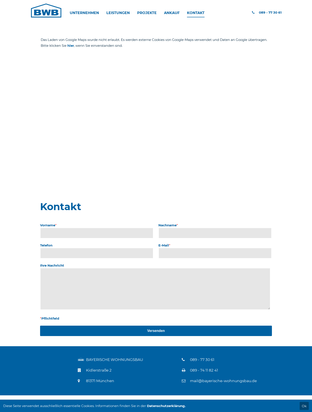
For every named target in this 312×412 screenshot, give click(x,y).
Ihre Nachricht (52, 265)
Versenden (156, 331)
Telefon (46, 245)
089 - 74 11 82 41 (204, 370)
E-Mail (164, 245)
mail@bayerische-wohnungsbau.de (223, 381)
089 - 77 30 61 (267, 12)
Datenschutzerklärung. (166, 406)
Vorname (48, 225)
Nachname (168, 225)
